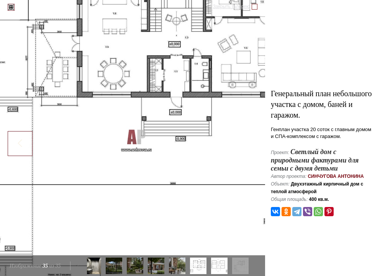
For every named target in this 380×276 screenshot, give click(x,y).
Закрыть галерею (231, 6)
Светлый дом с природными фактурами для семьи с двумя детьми (315, 160)
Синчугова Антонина (336, 176)
